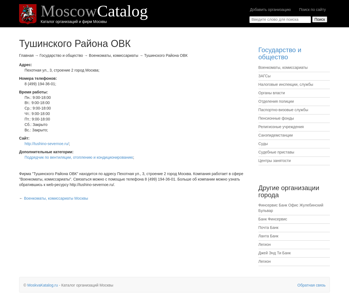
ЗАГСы (264, 76)
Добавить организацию (270, 9)
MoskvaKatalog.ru (42, 285)
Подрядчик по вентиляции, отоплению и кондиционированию (79, 157)
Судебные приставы (276, 152)
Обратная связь (311, 285)
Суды (263, 143)
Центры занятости (274, 160)
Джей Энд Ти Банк (274, 253)
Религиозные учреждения (281, 127)
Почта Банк (268, 227)
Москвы (56, 198)
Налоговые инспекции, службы (285, 84)
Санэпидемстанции (275, 135)
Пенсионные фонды (276, 118)
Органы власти (271, 93)
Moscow (94, 11)
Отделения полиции (276, 101)
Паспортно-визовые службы (283, 110)
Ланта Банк (268, 236)
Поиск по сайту (312, 9)
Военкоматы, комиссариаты (283, 67)
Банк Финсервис (272, 219)
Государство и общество (280, 53)
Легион (264, 244)
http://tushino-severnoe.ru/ (47, 143)
